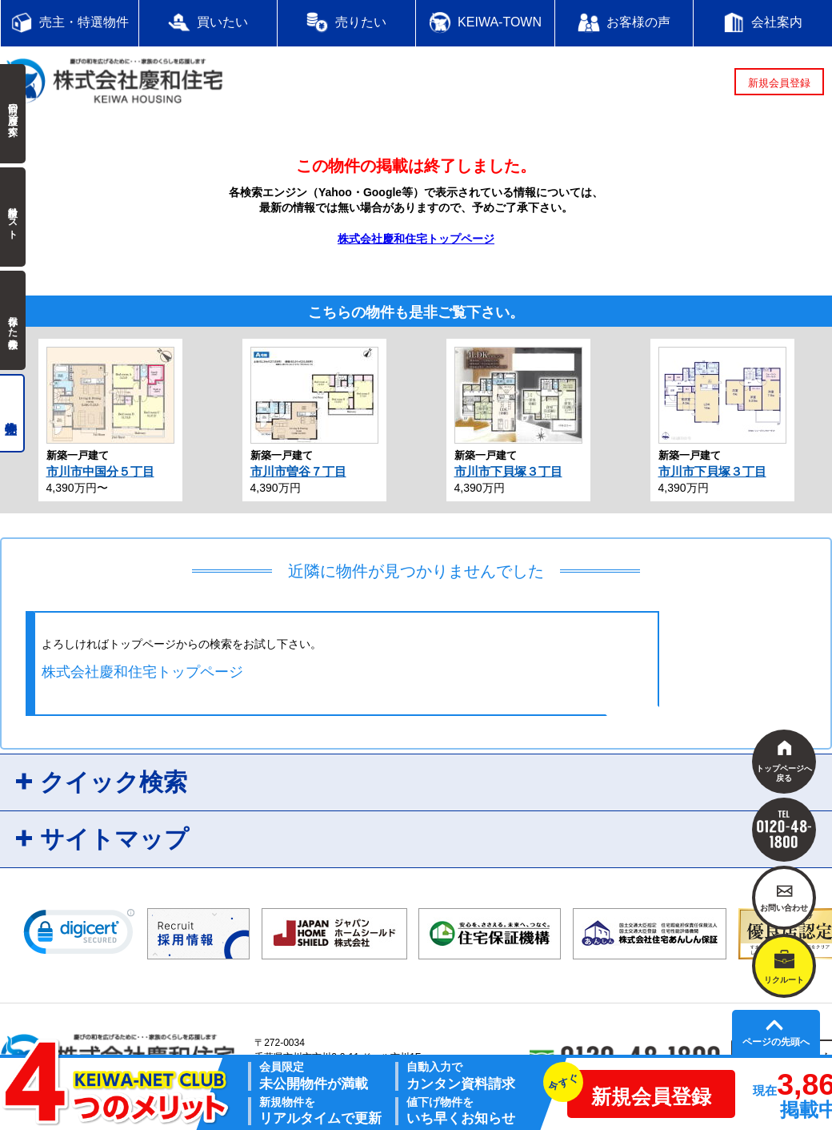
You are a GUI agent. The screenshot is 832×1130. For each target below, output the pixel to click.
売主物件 (12, 413)
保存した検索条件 (12, 320)
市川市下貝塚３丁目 (508, 471)
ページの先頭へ (776, 1042)
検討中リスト (12, 217)
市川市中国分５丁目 (100, 471)
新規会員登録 (779, 83)
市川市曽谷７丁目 (298, 471)
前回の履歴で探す (12, 114)
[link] (79, 935)
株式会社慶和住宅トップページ (416, 238)
